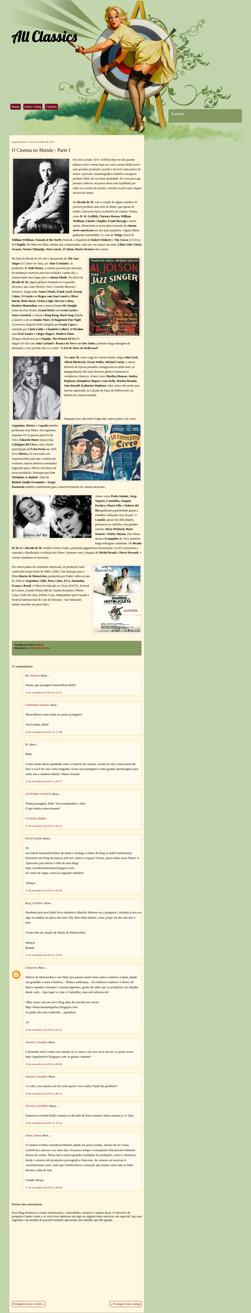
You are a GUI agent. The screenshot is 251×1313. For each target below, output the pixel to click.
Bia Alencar (32, 675)
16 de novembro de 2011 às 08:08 (43, 1064)
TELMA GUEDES (37, 1106)
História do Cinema (39, 648)
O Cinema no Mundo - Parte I (41, 150)
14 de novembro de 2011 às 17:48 (43, 731)
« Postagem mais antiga (125, 1304)
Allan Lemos (33, 1135)
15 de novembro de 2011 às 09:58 (43, 890)
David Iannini (33, 838)
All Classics (44, 36)
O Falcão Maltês (35, 818)
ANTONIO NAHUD (38, 794)
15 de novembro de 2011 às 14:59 (43, 954)
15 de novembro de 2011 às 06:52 (43, 825)
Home (16, 106)
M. (27, 744)
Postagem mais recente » (28, 1304)
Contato (51, 106)
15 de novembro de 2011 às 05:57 (43, 781)
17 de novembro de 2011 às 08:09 (43, 1187)
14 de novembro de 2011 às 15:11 (43, 692)
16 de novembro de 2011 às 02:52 (43, 1029)
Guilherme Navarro (37, 705)
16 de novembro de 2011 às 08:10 (43, 1093)
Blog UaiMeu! (34, 903)
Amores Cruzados (36, 1042)
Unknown (31, 967)
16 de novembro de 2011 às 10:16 (43, 1122)
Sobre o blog (33, 106)
